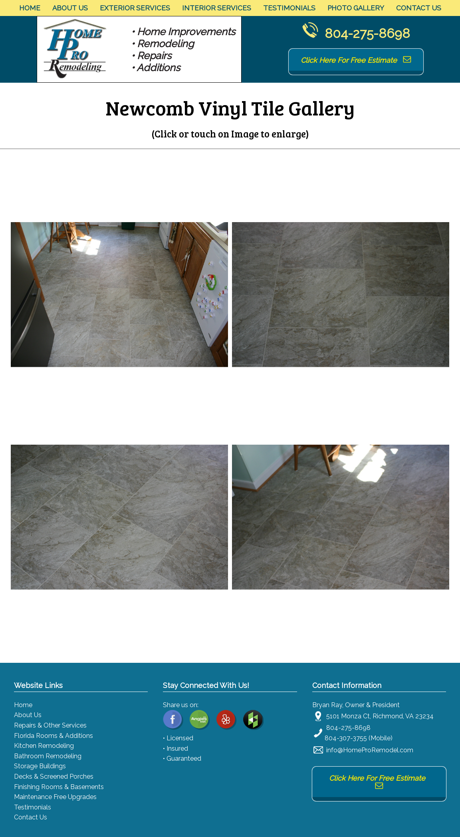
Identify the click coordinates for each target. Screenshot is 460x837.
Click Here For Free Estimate (356, 60)
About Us (70, 8)
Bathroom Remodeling (47, 756)
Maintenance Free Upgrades (55, 797)
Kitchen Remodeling (44, 746)
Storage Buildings (40, 766)
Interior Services (216, 8)
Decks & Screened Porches (53, 776)
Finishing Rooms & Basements (59, 787)
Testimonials (289, 8)
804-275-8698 (367, 33)
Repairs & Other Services (50, 725)
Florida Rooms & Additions (53, 736)
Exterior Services (135, 8)
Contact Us (418, 8)
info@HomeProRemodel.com (369, 750)
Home (29, 8)
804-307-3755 (346, 738)
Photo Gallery (355, 8)
